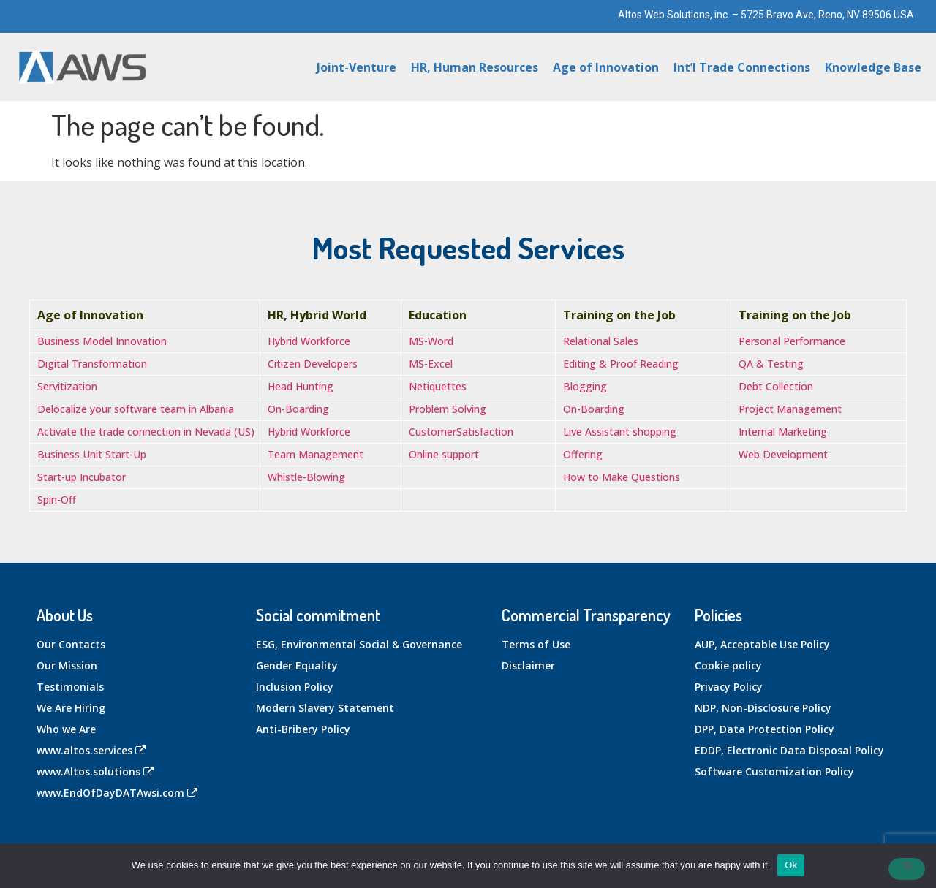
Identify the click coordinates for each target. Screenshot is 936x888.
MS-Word (431, 341)
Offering (583, 454)
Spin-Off (56, 499)
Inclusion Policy (294, 687)
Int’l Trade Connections (741, 67)
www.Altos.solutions (95, 771)
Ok (791, 864)
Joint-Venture (356, 67)
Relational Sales (600, 341)
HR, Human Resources (474, 67)
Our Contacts (71, 644)
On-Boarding (298, 409)
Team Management (315, 454)
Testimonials (70, 687)
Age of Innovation (606, 67)
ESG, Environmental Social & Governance (359, 644)
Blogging (585, 386)
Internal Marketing (783, 432)
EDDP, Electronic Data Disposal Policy (789, 750)
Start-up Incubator (81, 477)
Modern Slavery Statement (325, 708)
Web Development (783, 454)
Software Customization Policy (774, 771)
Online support (444, 454)
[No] (906, 869)
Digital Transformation (92, 364)
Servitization (67, 386)
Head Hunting (300, 386)
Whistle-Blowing (306, 477)
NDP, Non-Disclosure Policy (763, 708)
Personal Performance (792, 341)
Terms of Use (536, 644)
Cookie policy (728, 665)
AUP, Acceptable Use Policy (762, 644)
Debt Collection (776, 386)
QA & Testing (771, 364)
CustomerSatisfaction (461, 432)
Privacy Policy (729, 687)
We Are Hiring (71, 708)
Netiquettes (438, 386)
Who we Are (66, 729)
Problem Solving (447, 409)
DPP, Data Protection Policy (764, 729)
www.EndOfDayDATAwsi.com (117, 793)
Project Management (790, 409)
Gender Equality (297, 665)
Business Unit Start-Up (91, 454)
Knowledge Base (873, 67)
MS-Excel (431, 364)
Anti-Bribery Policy (303, 729)
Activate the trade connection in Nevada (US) (145, 432)
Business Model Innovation (102, 341)
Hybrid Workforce (309, 341)
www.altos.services (91, 750)
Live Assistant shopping (619, 432)
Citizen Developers (313, 364)
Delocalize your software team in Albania (135, 409)
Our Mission (67, 665)
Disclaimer (528, 665)
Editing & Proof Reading (621, 364)
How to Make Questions (621, 477)
